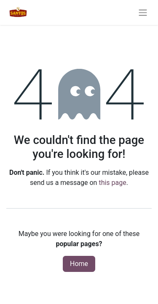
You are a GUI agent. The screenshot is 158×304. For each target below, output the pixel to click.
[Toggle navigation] (143, 12)
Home (79, 264)
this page (112, 183)
